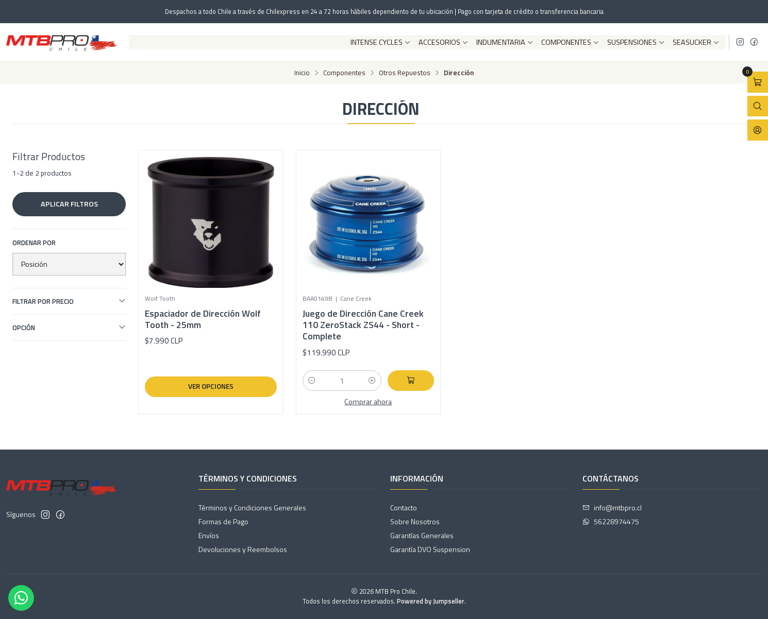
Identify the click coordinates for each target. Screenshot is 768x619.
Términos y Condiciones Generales (252, 507)
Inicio (302, 73)
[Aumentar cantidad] (372, 380)
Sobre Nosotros (415, 521)
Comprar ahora (368, 401)
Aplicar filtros (69, 204)
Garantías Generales (422, 535)
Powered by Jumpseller (430, 601)
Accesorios (444, 42)
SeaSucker (696, 42)
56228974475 (610, 521)
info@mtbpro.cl (612, 507)
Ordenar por (34, 242)
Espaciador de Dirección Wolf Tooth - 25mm (203, 319)
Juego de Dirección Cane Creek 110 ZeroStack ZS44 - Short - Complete (363, 324)
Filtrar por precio (69, 301)
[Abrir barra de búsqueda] (757, 106)
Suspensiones (636, 42)
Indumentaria (504, 42)
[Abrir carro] (757, 82)
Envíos (208, 535)
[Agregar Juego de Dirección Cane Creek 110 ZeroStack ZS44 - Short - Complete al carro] (411, 380)
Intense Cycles (380, 42)
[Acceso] (757, 130)
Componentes (570, 42)
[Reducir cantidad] (312, 380)
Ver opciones (210, 386)
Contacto (403, 507)
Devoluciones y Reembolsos (242, 549)
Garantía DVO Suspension (430, 549)
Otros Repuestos (404, 73)
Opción (69, 327)
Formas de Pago (223, 521)
